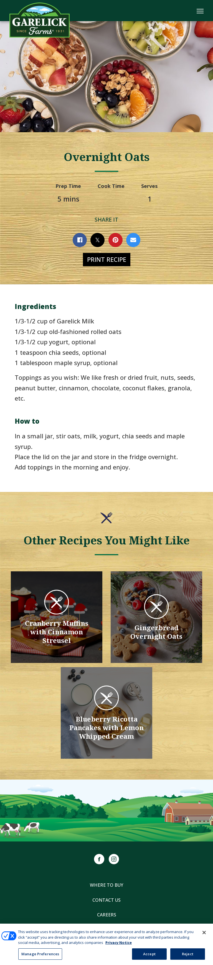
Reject (187, 958)
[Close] (204, 937)
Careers (106, 915)
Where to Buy (106, 885)
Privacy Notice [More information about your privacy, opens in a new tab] (118, 947)
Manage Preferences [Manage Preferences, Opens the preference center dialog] (40, 958)
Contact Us (106, 900)
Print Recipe (106, 259)
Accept (149, 958)
